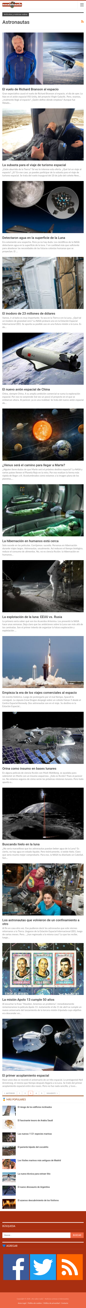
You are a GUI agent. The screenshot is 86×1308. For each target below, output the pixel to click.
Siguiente (52, 1093)
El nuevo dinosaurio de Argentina (34, 1187)
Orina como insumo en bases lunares (29, 768)
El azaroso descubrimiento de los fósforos (38, 1200)
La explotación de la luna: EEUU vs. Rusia (32, 617)
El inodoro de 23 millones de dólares (28, 313)
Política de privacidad (52, 1303)
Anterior (9, 1093)
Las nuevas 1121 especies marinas (35, 1134)
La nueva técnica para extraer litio (34, 1174)
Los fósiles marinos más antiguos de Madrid (39, 1160)
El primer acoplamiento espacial (25, 1075)
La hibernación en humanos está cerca (30, 541)
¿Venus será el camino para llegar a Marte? (33, 465)
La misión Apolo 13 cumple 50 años (28, 999)
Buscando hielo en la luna (21, 844)
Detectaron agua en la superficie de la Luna (33, 238)
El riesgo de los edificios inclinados (35, 1107)
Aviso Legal (22, 1303)
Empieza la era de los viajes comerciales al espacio (39, 693)
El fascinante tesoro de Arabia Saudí (35, 1120)
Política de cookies (35, 1303)
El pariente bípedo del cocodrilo (33, 1147)
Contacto (64, 1303)
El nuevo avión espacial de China (26, 389)
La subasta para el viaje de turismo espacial (34, 165)
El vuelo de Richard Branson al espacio (30, 89)
